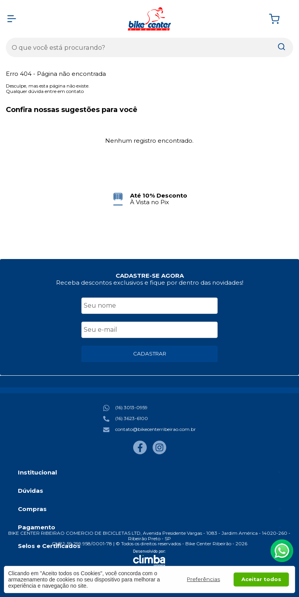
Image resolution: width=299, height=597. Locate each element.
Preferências (203, 579)
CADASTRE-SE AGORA (150, 275)
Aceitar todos (261, 579)
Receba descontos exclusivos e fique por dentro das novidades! (149, 282)
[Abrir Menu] (12, 19)
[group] (149, 199)
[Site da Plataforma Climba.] (149, 558)
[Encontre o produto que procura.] (281, 47)
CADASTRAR (149, 353)
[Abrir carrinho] (279, 19)
